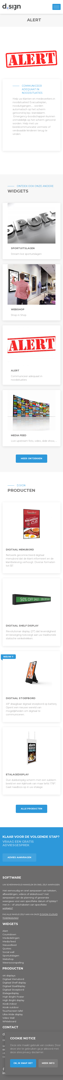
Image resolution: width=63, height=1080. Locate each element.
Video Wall (8, 1018)
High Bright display (13, 1000)
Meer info (48, 1063)
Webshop (8, 959)
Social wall (8, 952)
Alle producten (31, 808)
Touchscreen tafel (13, 1010)
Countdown (9, 934)
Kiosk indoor (10, 1003)
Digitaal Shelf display (14, 982)
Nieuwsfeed (9, 945)
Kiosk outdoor (11, 1007)
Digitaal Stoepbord (13, 989)
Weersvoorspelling (13, 962)
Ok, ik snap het (23, 1063)
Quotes (7, 948)
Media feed (9, 941)
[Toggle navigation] (56, 7)
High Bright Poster (13, 996)
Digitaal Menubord (13, 979)
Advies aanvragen (19, 857)
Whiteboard (9, 1021)
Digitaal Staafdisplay (14, 986)
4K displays (9, 975)
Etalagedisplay (11, 993)
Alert (5, 931)
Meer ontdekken (31, 458)
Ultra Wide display (13, 1014)
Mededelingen (11, 938)
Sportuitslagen (11, 955)
